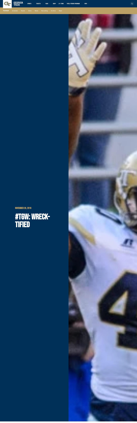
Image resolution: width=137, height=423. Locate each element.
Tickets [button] (40, 4)
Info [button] (93, 4)
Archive (53, 12)
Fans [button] (49, 4)
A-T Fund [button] (65, 4)
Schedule (15, 12)
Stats (30, 12)
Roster (23, 12)
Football (6, 12)
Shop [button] (57, 4)
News (36, 12)
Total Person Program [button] (79, 4)
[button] (132, 4)
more (60, 12)
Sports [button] (29, 4)
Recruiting (44, 12)
